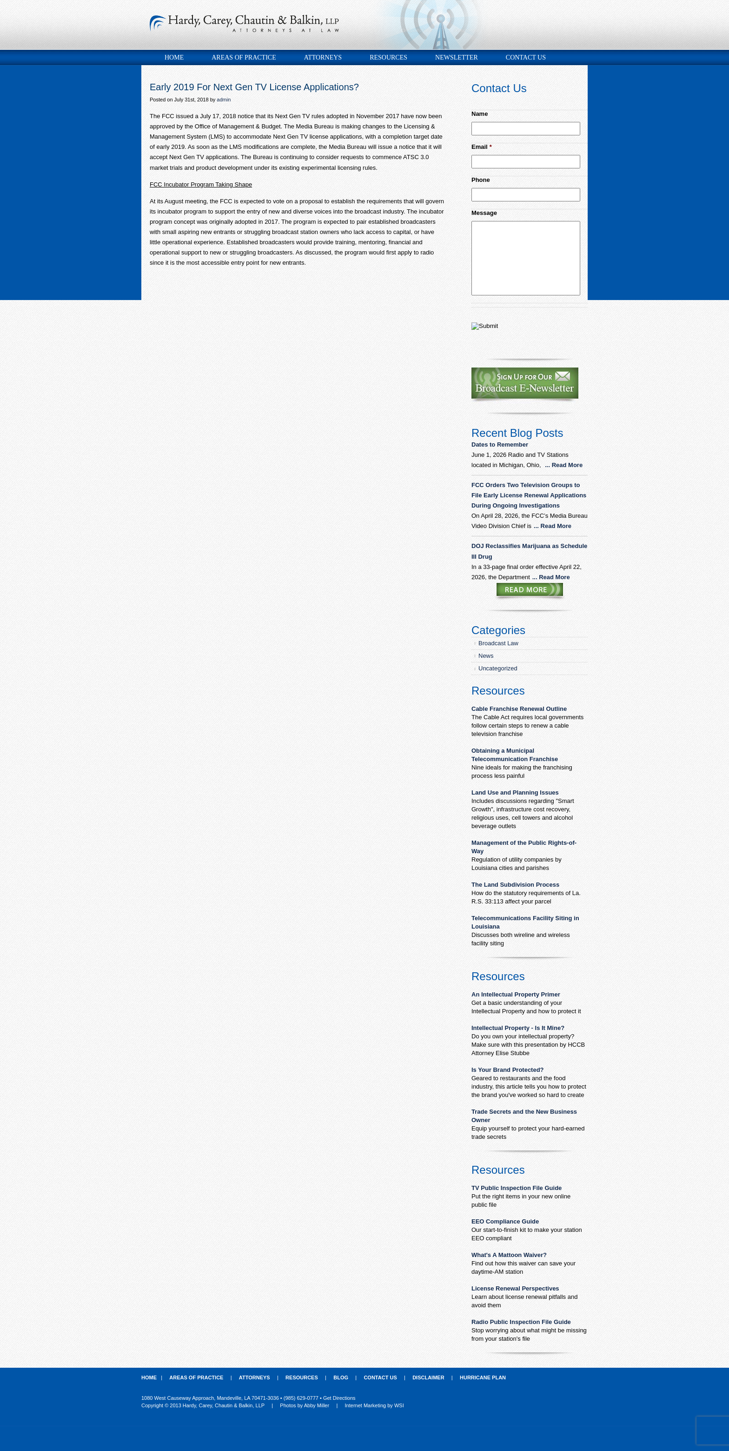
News (486, 655)
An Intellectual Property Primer (515, 994)
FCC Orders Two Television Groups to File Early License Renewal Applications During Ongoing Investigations (528, 495)
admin (224, 99)
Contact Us (526, 57)
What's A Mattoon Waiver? (509, 1254)
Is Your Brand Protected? (507, 1069)
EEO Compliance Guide (505, 1221)
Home (174, 57)
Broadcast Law (498, 643)
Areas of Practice (244, 57)
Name (479, 113)
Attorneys (323, 57)
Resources (388, 57)
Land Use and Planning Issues (515, 792)
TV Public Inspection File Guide (516, 1187)
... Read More (564, 464)
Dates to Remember (500, 444)
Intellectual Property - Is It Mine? (517, 1027)
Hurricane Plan (483, 1377)
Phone (480, 179)
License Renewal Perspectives (515, 1288)
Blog (340, 1377)
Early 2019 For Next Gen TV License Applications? (254, 87)
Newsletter (456, 57)
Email (481, 146)
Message (484, 212)
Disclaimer (428, 1377)
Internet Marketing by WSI (374, 1405)
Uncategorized (497, 668)
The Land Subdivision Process (515, 884)
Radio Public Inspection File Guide (521, 1321)
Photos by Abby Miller (304, 1405)
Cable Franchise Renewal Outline (519, 708)
